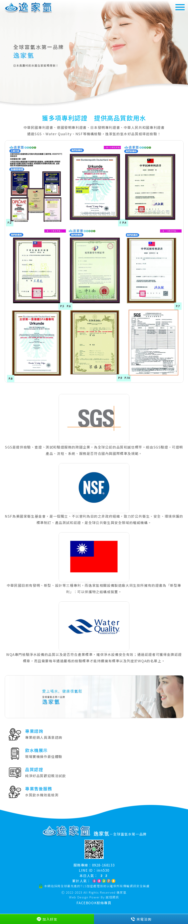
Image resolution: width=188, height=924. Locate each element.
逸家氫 (122, 892)
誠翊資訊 (112, 897)
